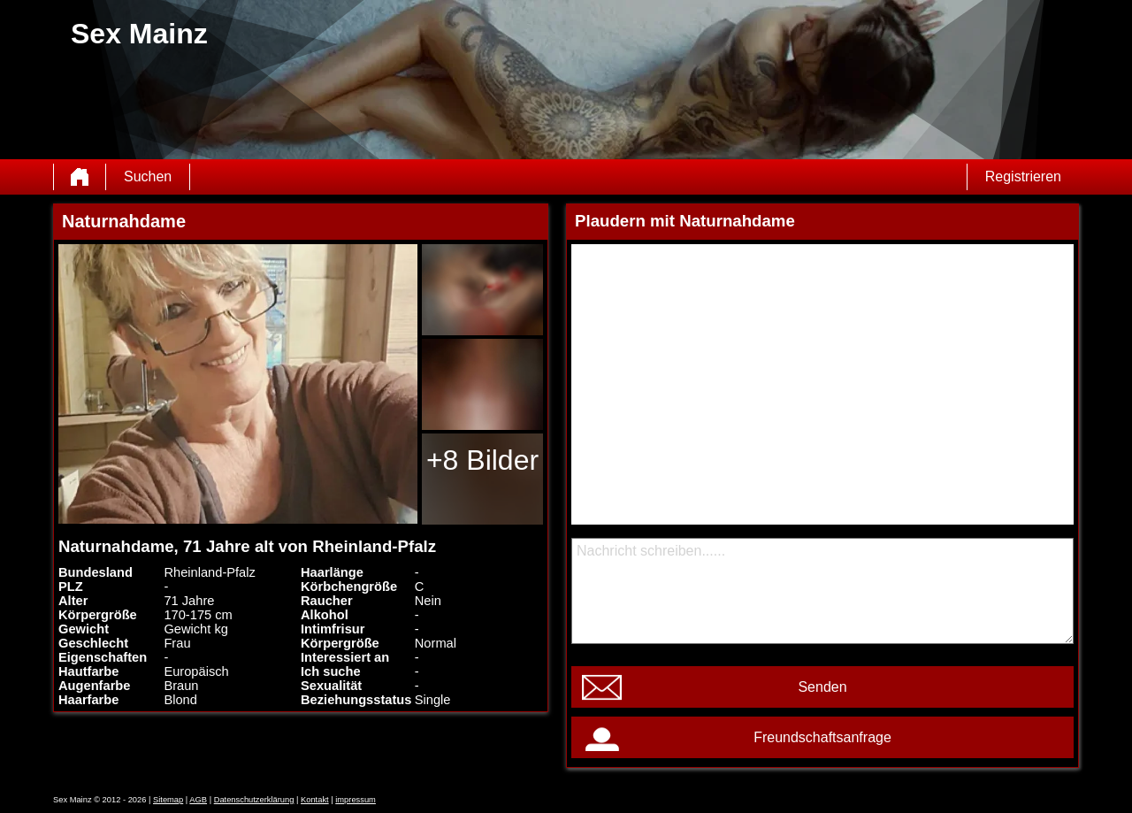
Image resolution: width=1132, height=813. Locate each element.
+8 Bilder (482, 460)
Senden (822, 686)
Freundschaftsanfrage (822, 737)
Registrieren (1023, 176)
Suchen (148, 176)
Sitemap (168, 799)
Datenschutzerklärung (254, 799)
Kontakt (315, 799)
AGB (198, 799)
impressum (355, 799)
